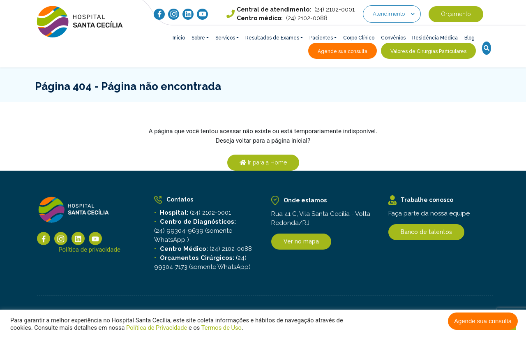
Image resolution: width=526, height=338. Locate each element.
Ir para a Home (263, 162)
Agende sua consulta (483, 320)
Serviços (225, 38)
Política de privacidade (89, 251)
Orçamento (456, 14)
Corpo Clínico (358, 38)
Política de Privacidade (156, 327)
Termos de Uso (221, 327)
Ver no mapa (301, 243)
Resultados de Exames (272, 38)
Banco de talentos (426, 232)
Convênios (393, 38)
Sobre (198, 38)
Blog (469, 38)
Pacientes (321, 38)
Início (179, 38)
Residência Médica (435, 38)
